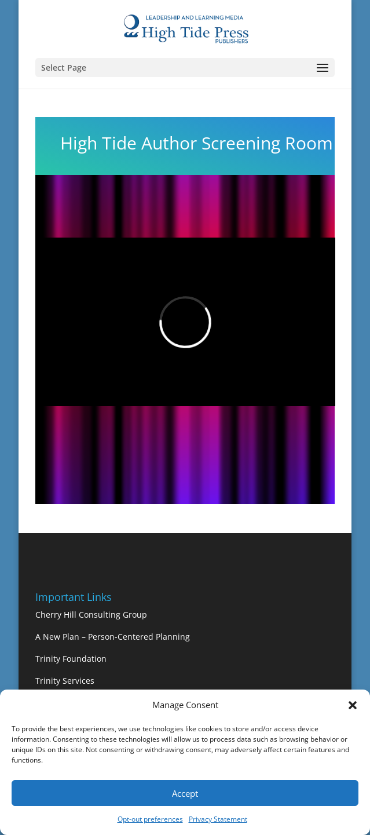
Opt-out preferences (150, 819)
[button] (352, 705)
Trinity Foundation (71, 658)
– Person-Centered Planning (136, 636)
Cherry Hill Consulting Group (91, 614)
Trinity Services (64, 680)
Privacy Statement (218, 819)
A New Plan (58, 636)
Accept (185, 793)
